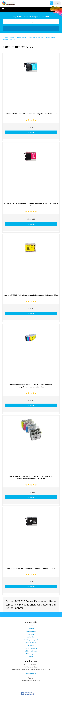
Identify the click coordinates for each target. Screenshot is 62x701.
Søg (31, 28)
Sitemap (31, 628)
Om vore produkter (31, 648)
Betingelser (31, 637)
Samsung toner (31, 631)
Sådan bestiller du (31, 651)
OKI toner (31, 634)
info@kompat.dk (31, 674)
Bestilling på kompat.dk (31, 640)
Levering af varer (31, 642)
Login (31, 656)
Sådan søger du (31, 654)
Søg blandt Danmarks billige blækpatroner (31, 16)
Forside (31, 626)
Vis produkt (31, 132)
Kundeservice (31, 645)
